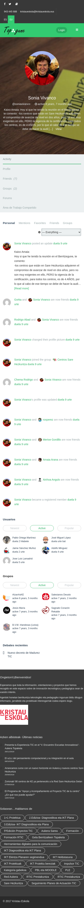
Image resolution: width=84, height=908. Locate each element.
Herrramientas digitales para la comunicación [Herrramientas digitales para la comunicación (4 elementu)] (30, 844)
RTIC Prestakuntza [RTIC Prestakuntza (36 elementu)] (38, 876)
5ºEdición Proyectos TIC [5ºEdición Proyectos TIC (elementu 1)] (18, 830)
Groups (10, 188)
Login (61, 30)
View (58, 128)
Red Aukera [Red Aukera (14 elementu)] (11, 876)
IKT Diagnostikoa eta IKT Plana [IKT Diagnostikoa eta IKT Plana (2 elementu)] (22, 850)
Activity (7, 159)
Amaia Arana (50, 459)
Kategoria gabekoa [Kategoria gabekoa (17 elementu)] (15, 870)
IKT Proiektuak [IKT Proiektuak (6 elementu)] (12, 863)
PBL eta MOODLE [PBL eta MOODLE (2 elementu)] (46, 870)
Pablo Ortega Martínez (24, 537)
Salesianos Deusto (61, 594)
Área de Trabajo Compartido (19, 207)
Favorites (40, 223)
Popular (69, 528)
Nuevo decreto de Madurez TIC (24, 654)
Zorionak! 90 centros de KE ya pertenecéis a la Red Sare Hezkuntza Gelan (43, 781)
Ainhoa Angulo (51, 479)
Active (42, 528)
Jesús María (18, 608)
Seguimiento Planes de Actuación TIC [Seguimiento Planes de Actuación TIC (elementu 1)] (54, 883)
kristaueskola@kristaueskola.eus (37, 11)
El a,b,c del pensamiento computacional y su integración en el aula (39, 758)
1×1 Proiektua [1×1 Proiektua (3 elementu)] (12, 817)
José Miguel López (61, 537)
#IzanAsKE (18, 594)
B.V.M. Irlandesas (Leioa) (25, 625)
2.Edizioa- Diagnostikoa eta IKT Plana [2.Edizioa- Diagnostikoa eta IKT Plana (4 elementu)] (51, 817)
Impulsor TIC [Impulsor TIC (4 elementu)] (71, 863)
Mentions (24, 223)
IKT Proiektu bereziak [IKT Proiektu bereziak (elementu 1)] (42, 863)
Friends (10, 178)
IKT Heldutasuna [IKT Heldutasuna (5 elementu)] (63, 857)
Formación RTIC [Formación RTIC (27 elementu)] (13, 837)
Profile (6, 168)
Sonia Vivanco (22, 243)
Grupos (8, 576)
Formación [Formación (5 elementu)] (72, 830)
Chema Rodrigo (23, 379)
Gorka (17, 299)
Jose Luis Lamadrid (22, 558)
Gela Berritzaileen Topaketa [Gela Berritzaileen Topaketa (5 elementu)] (48, 837)
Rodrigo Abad (22, 319)
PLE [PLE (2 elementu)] (67, 870)
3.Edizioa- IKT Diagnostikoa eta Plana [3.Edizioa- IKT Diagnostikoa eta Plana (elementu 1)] (26, 824)
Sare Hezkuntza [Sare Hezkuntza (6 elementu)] (13, 883)
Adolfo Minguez (59, 548)
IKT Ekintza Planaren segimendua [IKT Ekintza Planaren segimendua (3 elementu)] (24, 857)
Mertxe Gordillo (52, 439)
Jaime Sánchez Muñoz (24, 548)
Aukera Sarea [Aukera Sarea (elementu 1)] (49, 830)
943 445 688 (10, 11)
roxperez (48, 419)
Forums (7, 198)
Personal (9, 223)
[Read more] (21, 288)
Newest (14, 528)
